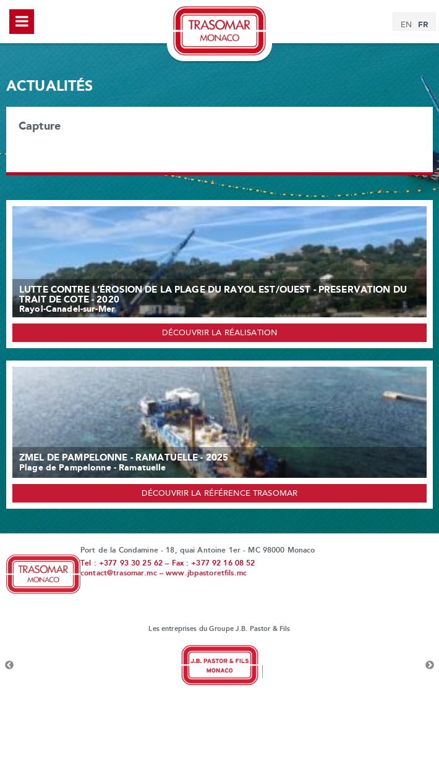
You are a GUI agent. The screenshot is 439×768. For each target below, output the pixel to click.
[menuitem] (406, 25)
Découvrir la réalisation (219, 333)
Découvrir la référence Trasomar (219, 494)
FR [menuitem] (423, 24)
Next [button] (430, 665)
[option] (219, 665)
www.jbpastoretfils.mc (206, 573)
